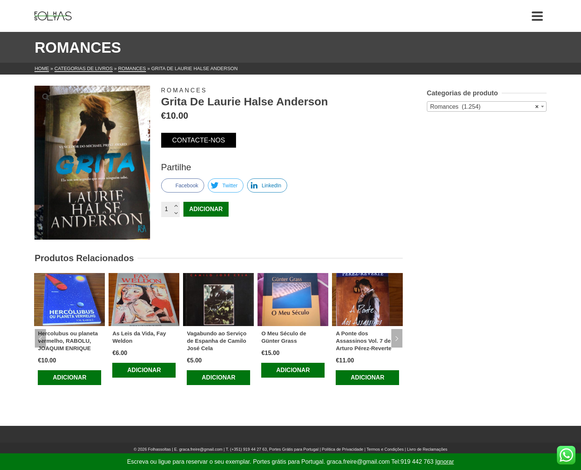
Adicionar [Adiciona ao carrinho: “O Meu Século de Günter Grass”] (293, 370)
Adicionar (206, 209)
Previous (40, 338)
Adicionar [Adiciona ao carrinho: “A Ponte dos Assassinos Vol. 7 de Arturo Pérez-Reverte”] (368, 377)
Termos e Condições (385, 449)
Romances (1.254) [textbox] (484, 107)
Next (396, 338)
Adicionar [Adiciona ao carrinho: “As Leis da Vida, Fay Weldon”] (144, 370)
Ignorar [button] (444, 462)
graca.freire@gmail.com (200, 449)
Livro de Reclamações (427, 449)
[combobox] (487, 106)
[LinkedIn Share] (267, 185)
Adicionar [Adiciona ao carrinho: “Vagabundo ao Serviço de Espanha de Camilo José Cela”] (219, 377)
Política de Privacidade (342, 449)
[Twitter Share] (225, 185)
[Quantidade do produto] (170, 209)
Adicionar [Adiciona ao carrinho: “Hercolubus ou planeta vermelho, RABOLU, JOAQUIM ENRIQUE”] (70, 377)
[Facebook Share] (182, 185)
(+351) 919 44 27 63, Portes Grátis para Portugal (275, 449)
